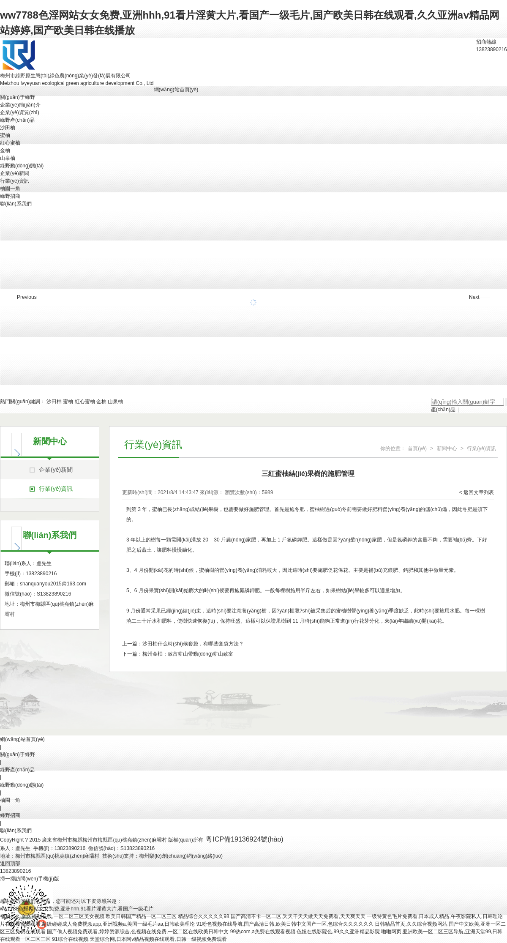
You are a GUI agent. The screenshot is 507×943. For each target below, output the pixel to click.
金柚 (5, 150)
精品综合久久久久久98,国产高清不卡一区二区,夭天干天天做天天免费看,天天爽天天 (271, 916)
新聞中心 (447, 448)
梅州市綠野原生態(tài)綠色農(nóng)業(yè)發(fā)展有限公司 (65, 76)
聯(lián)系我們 (16, 204)
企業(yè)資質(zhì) (19, 112)
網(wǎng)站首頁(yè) (176, 90)
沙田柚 (7, 128)
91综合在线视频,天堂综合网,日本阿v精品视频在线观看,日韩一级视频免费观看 (139, 939)
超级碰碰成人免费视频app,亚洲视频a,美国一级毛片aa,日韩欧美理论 (118, 924)
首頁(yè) (417, 448)
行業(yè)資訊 (14, 181)
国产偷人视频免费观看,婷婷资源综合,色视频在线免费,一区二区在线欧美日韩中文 (138, 932)
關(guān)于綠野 (17, 97)
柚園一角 (10, 188)
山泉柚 (7, 158)
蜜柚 (5, 135)
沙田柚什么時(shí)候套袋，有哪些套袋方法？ (193, 644)
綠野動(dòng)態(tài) (22, 166)
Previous (27, 297)
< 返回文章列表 (476, 492)
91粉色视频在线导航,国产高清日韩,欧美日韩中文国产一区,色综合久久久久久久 (284, 924)
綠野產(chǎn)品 (17, 120)
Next (474, 297)
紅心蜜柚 (10, 143)
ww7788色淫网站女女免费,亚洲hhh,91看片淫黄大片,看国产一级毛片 (76, 909)
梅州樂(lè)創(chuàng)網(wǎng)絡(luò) (181, 856)
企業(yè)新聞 (14, 173)
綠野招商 (10, 196)
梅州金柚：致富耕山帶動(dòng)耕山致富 (187, 654)
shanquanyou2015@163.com (53, 584)
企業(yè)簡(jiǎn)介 (20, 105)
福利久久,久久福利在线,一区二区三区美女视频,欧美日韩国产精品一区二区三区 (88, 916)
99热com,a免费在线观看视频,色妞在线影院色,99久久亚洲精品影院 (305, 932)
